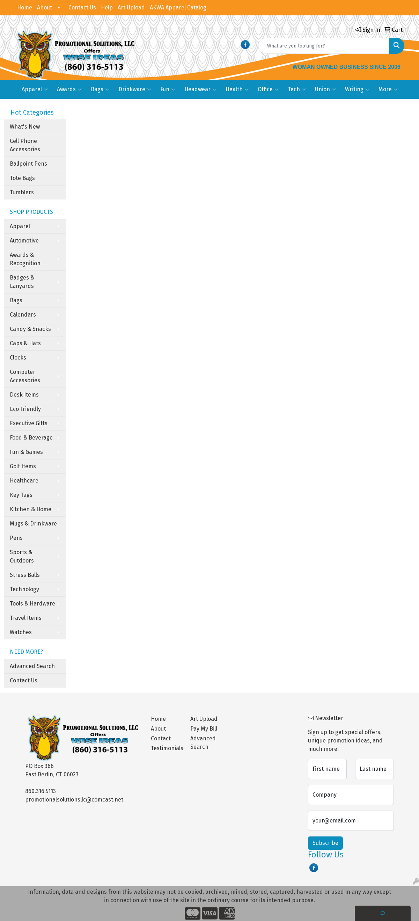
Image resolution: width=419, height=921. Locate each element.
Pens (16, 538)
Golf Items (23, 466)
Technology (24, 589)
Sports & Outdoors (22, 556)
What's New (25, 126)
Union (325, 89)
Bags (100, 89)
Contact (161, 738)
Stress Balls (25, 575)
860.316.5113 (40, 791)
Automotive (24, 240)
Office (268, 89)
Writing (357, 89)
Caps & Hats (25, 343)
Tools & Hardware (32, 603)
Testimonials (166, 748)
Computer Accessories (25, 376)
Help (107, 7)
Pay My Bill (203, 728)
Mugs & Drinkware (33, 523)
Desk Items (24, 394)
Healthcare (24, 480)
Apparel (35, 89)
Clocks (18, 357)
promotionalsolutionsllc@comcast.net (74, 799)
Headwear (200, 89)
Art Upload (131, 7)
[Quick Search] (324, 46)
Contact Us (82, 7)
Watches (21, 632)
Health (237, 89)
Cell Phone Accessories (25, 145)
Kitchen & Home (30, 509)
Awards (69, 89)
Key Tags (21, 495)
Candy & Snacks (30, 329)
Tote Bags (22, 178)
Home (24, 7)
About (44, 7)
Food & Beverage (31, 437)
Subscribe (325, 843)
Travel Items (26, 618)
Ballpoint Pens (28, 163)
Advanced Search (32, 666)
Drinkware (134, 89)
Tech (297, 89)
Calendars (23, 314)
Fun (167, 89)
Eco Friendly (25, 409)
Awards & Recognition (25, 259)
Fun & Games (26, 452)
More (388, 89)
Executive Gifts (28, 423)
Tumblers (22, 192)
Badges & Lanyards (22, 281)
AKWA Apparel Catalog (178, 7)
